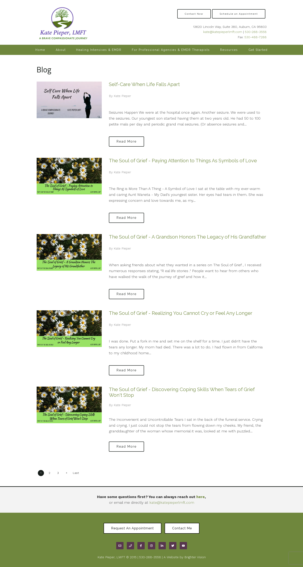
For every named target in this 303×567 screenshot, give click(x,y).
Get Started (258, 49)
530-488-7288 (255, 37)
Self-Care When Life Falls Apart (144, 84)
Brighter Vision (195, 557)
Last (76, 472)
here (200, 497)
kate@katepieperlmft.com (222, 32)
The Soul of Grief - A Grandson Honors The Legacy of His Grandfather (187, 237)
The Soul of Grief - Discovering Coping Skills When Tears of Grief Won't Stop (182, 392)
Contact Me (182, 528)
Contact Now (194, 13)
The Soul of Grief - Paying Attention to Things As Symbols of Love (183, 161)
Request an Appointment (132, 528)
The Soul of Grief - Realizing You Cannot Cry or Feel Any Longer (180, 313)
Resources (229, 49)
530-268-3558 (256, 32)
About (61, 49)
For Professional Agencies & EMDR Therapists (171, 49)
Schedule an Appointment (239, 13)
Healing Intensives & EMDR (98, 49)
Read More (126, 141)
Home (40, 49)
